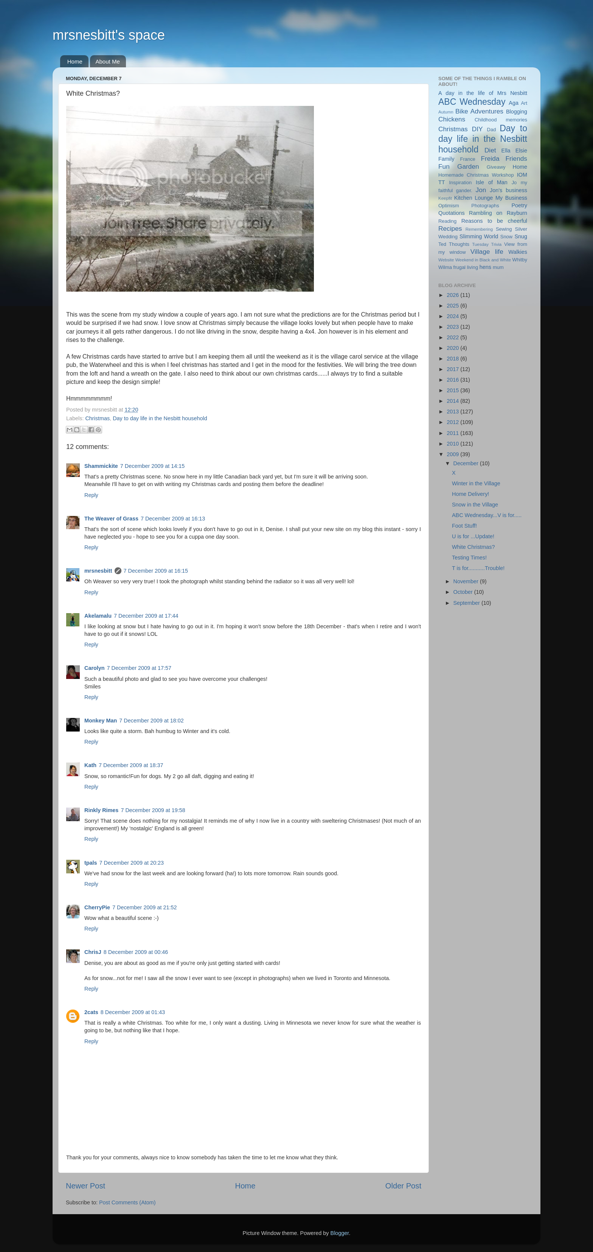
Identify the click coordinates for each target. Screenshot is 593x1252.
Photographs (485, 205)
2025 (453, 306)
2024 (453, 316)
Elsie (521, 151)
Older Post (403, 1186)
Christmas (97, 418)
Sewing (504, 229)
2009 (453, 454)
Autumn (445, 112)
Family (446, 159)
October (463, 592)
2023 (453, 327)
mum (498, 267)
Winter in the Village (476, 483)
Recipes (450, 228)
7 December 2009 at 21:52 (144, 907)
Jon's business (508, 190)
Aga (513, 103)
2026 (453, 295)
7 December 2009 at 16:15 (156, 571)
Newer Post (85, 1186)
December (466, 463)
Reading (447, 221)
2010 (453, 444)
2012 (453, 422)
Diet (490, 150)
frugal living (465, 267)
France (467, 159)
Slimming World (478, 236)
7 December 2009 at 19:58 (153, 810)
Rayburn (517, 213)
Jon (481, 190)
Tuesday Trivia (486, 244)
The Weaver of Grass (111, 519)
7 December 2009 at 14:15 (152, 466)
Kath (90, 765)
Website (446, 260)
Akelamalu (98, 616)
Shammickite (101, 466)
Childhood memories (501, 120)
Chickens (451, 119)
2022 (453, 337)
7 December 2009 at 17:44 (146, 616)
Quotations (451, 213)
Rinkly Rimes (101, 810)
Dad (491, 129)
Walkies (517, 252)
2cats (91, 1012)
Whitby (519, 260)
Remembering (479, 229)
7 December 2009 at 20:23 (131, 863)
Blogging (516, 112)
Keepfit (445, 198)
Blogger (340, 1233)
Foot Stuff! (464, 526)
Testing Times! (469, 558)
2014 (453, 401)
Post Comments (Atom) (127, 1202)
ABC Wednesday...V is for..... (487, 515)
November (466, 581)
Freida (490, 158)
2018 (453, 359)
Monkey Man (100, 721)
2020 (453, 348)
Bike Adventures (479, 111)
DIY (477, 129)
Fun (444, 166)
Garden (468, 166)
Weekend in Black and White (483, 260)
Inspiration (460, 182)
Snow (506, 236)
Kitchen (463, 198)
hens (485, 267)
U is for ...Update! (473, 536)
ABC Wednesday (471, 102)
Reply (91, 495)
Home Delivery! (470, 494)
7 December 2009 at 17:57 (139, 668)
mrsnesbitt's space (109, 35)
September (467, 603)
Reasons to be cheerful (494, 221)
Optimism (448, 205)
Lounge (484, 198)
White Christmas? (473, 547)
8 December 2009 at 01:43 (133, 1012)
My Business (511, 198)
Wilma (445, 267)
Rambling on (485, 213)
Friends (516, 158)
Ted (442, 244)
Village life (486, 251)
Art (524, 103)
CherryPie (97, 907)
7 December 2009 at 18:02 (151, 721)
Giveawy (496, 167)
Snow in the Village (475, 505)
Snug (520, 236)
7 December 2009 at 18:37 (131, 765)
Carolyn (94, 668)
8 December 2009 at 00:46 (136, 952)
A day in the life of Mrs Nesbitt (482, 93)
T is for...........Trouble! (478, 568)
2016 (453, 380)
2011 (453, 433)
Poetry (519, 205)
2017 (453, 369)
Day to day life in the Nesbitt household (160, 418)
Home (74, 61)
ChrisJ (92, 952)
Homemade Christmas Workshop (476, 175)
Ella (506, 151)
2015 (453, 390)
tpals (90, 863)
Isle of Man (492, 182)
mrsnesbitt (98, 571)
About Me (108, 61)
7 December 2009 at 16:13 (173, 519)
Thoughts (459, 244)
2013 (453, 412)
